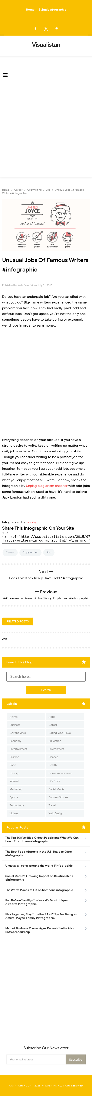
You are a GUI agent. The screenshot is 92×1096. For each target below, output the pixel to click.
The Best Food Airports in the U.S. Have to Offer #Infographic (38, 853)
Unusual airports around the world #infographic (39, 865)
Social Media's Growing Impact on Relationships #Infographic (39, 877)
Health (53, 765)
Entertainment (18, 749)
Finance (53, 757)
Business (15, 725)
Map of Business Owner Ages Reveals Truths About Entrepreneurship (40, 930)
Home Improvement (61, 773)
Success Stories (58, 797)
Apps (52, 717)
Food (13, 765)
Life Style (54, 781)
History (14, 773)
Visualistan (49, 1085)
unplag (32, 522)
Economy (15, 741)
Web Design (56, 813)
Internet (14, 781)
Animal (14, 717)
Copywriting (30, 552)
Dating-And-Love (60, 733)
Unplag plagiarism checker (47, 486)
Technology (17, 805)
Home (30, 9)
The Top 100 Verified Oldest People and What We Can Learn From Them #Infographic (42, 839)
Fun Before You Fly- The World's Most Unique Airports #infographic (36, 902)
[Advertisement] (46, 129)
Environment (56, 749)
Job (48, 552)
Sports (14, 797)
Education (55, 741)
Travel (52, 805)
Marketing (16, 789)
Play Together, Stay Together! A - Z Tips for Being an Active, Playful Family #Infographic (41, 916)
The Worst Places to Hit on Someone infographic (39, 890)
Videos (14, 813)
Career (10, 552)
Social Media (56, 789)
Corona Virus (18, 733)
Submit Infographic (52, 9)
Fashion (14, 757)
